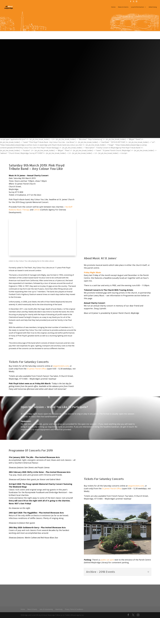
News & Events (123, 8)
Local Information (137, 8)
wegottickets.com (61, 366)
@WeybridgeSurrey (78, 615)
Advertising (153, 8)
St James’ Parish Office (36, 368)
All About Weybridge (48, 615)
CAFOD (37, 209)
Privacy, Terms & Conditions (74, 609)
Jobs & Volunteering (46, 609)
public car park (107, 559)
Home (113, 8)
